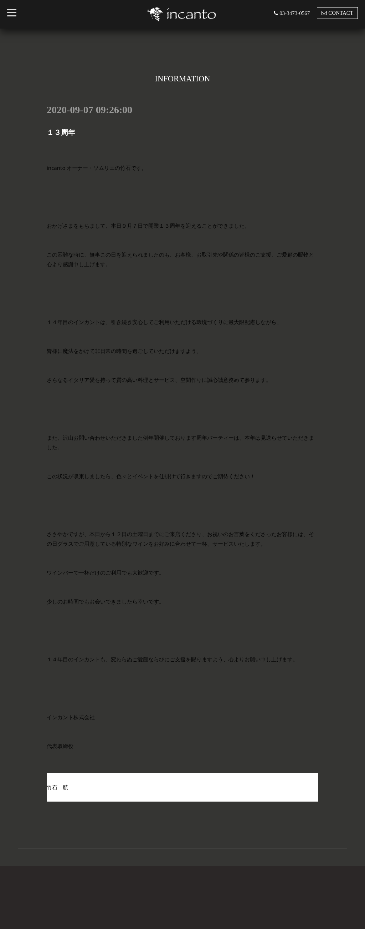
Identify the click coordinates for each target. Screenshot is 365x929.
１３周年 (61, 132)
